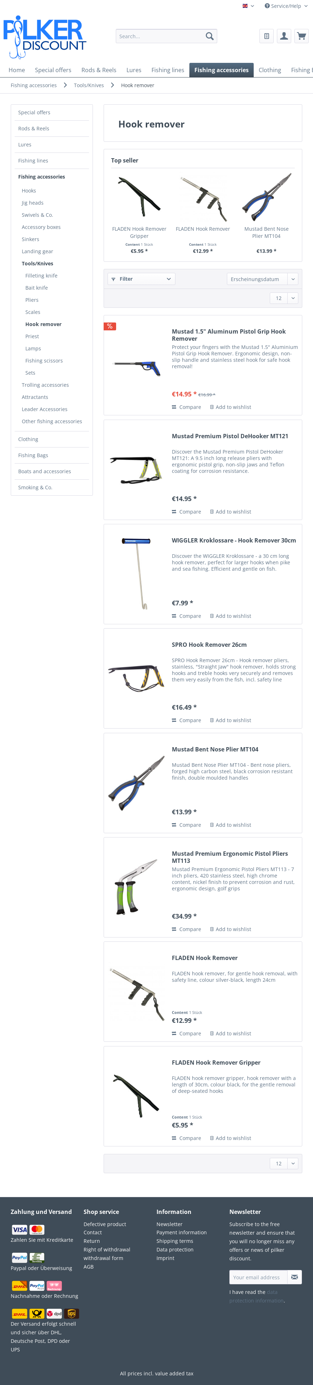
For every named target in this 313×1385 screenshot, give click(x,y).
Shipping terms (174, 1241)
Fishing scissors (44, 360)
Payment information (181, 1232)
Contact (93, 1232)
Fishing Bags (33, 455)
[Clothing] (270, 70)
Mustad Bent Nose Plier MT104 (266, 232)
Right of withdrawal (107, 1249)
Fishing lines (33, 160)
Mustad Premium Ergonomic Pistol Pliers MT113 (230, 857)
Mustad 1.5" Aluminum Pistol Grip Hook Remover (229, 335)
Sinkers (30, 239)
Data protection (175, 1249)
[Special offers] (53, 70)
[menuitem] (167, 40)
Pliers (32, 299)
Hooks (29, 190)
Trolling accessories (45, 384)
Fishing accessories (41, 176)
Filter (122, 278)
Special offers (34, 112)
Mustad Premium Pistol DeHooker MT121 (230, 436)
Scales (32, 312)
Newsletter (169, 1224)
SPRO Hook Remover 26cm (209, 645)
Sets (30, 372)
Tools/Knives (37, 263)
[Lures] (133, 70)
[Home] (17, 70)
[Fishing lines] (167, 70)
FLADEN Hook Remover (203, 228)
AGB (89, 1266)
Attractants (35, 397)
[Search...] (167, 36)
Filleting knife (41, 275)
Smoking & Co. (35, 487)
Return (92, 1241)
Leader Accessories (45, 409)
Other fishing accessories (52, 421)
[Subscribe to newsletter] (294, 1277)
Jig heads (33, 202)
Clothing (28, 439)
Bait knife (36, 287)
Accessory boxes (41, 227)
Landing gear (37, 251)
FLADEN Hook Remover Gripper (139, 232)
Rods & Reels (33, 128)
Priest (32, 336)
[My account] (284, 36)
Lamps (33, 348)
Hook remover (43, 324)
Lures (24, 144)
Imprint (165, 1258)
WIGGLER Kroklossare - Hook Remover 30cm (234, 540)
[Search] (209, 36)
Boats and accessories (44, 471)
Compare (186, 407)
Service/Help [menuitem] (284, 5)
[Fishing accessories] (221, 70)
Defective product (105, 1224)
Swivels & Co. (37, 214)
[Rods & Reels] (98, 70)
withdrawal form (103, 1258)
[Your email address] (258, 1277)
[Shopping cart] (301, 36)
